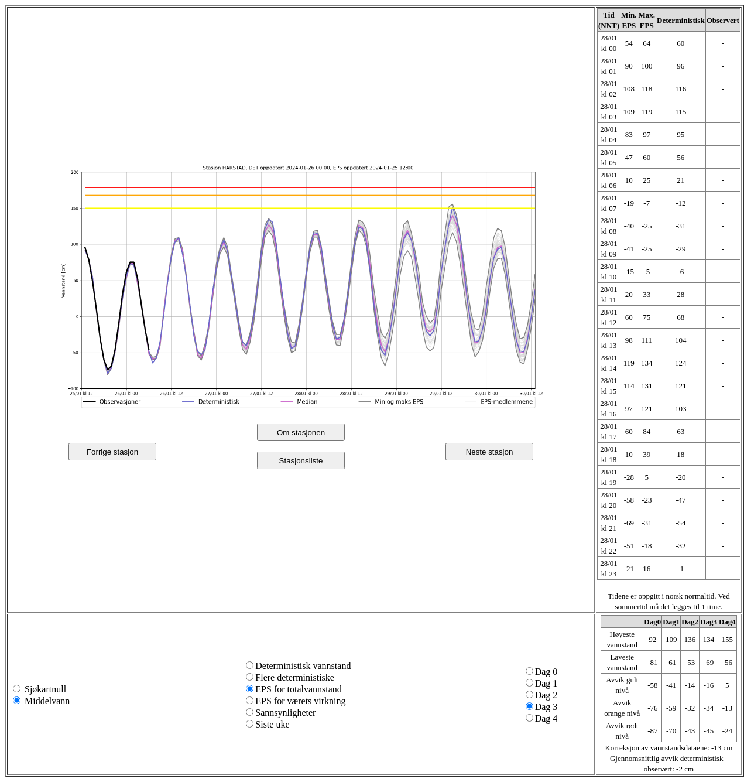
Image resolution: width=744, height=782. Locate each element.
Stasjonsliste (301, 460)
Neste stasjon (489, 452)
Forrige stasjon (112, 452)
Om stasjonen (301, 432)
